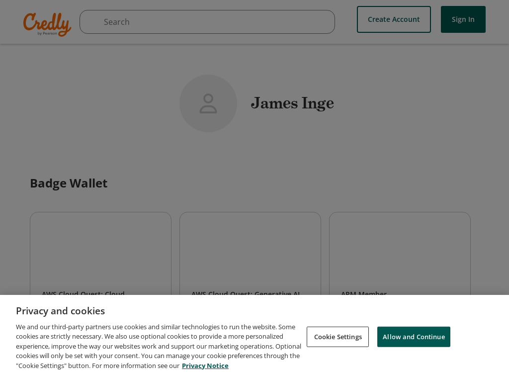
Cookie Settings (338, 354)
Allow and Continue (413, 354)
